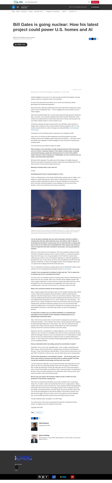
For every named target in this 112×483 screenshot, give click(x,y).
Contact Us (72, 14)
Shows (31, 14)
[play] (13, 10)
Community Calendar (52, 14)
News (18, 14)
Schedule (24, 14)
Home (13, 14)
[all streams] (95, 10)
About (64, 14)
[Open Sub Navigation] (44, 14)
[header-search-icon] (89, 3)
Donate (96, 3)
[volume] (18, 10)
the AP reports (67, 272)
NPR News (39, 415)
